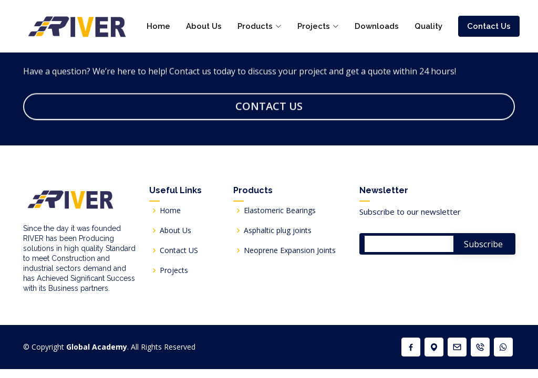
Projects (174, 270)
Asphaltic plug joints (278, 230)
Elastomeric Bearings (280, 210)
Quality (428, 26)
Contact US (179, 250)
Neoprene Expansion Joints (290, 250)
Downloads (377, 26)
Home (158, 26)
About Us (204, 26)
